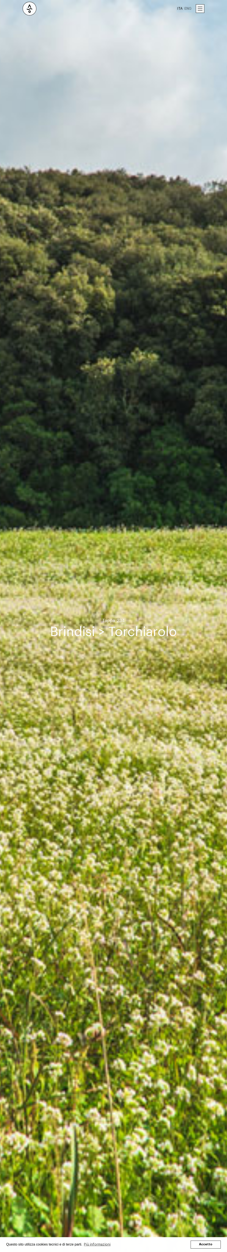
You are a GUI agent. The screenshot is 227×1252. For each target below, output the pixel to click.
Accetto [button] (205, 1244)
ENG (187, 8)
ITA (180, 8)
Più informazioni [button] (97, 1244)
